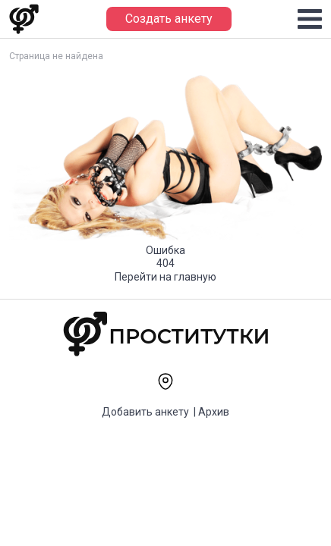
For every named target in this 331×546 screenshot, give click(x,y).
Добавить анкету (145, 412)
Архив (213, 412)
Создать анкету (169, 18)
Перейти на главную (165, 277)
